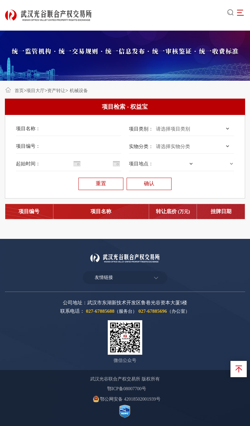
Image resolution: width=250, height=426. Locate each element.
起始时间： (28, 163)
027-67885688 (100, 311)
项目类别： (141, 128)
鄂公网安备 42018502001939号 (126, 399)
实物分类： (141, 146)
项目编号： (28, 146)
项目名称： (28, 128)
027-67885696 (152, 311)
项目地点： (141, 163)
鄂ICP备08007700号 (126, 388)
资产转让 (56, 90)
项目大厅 (35, 90)
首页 (19, 90)
